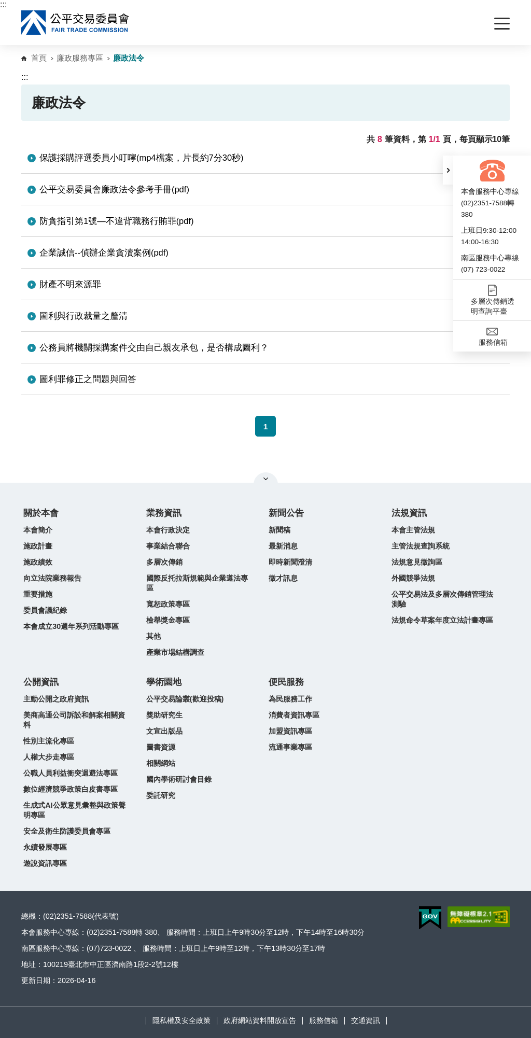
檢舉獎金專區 (168, 620)
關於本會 (41, 513)
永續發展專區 (45, 847)
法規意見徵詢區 (417, 562)
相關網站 (160, 763)
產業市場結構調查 (175, 652)
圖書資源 (160, 747)
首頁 (39, 57)
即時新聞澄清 (290, 562)
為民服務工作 (290, 699)
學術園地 (163, 682)
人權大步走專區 (48, 757)
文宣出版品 (164, 731)
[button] (448, 170)
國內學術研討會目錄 (179, 779)
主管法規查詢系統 (421, 546)
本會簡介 (37, 530)
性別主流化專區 (48, 741)
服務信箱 (323, 1020)
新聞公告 (286, 513)
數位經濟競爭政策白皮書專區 (70, 789)
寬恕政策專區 (168, 604)
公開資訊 (41, 682)
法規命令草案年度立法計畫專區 (442, 620)
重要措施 (37, 594)
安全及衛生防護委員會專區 (66, 831)
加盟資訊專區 (290, 731)
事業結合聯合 (168, 546)
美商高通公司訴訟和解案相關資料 (74, 720)
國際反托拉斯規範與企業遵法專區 (197, 583)
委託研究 (160, 795)
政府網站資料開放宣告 (259, 1020)
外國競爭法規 (413, 578)
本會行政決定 (168, 530)
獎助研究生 (164, 715)
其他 (153, 636)
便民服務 (286, 682)
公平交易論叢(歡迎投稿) (185, 699)
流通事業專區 (290, 747)
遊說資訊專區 (45, 863)
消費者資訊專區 (294, 715)
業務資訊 (163, 513)
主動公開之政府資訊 (56, 699)
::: (3, 4)
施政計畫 (37, 546)
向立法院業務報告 (52, 578)
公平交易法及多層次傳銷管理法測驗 (442, 599)
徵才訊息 (283, 578)
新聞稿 (279, 530)
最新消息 (283, 546)
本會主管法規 (413, 530)
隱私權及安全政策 (181, 1020)
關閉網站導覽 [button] (266, 478)
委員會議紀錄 (45, 610)
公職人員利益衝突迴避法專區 (70, 773)
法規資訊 (409, 513)
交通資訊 (365, 1020)
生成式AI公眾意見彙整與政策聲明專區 (74, 810)
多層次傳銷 (164, 562)
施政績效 (37, 562)
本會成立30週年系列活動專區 (71, 626)
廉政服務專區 (80, 57)
